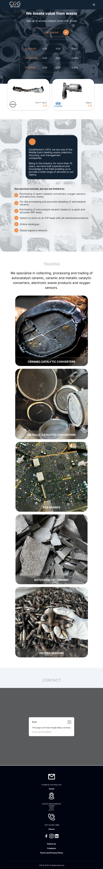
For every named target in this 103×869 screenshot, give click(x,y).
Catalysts (51, 848)
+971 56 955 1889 (51, 825)
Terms (43, 853)
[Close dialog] (69, 722)
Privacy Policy (56, 853)
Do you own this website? (41, 732)
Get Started (57, 32)
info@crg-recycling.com (52, 785)
